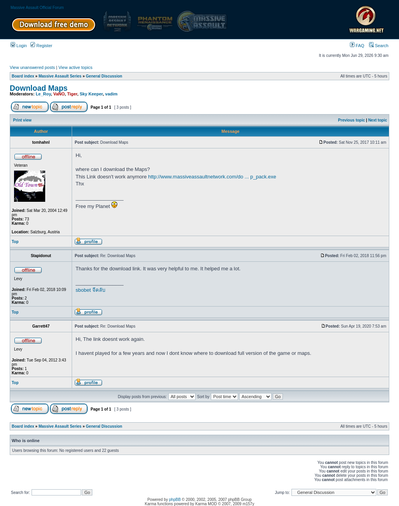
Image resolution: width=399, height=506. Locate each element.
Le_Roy (43, 94)
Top (15, 242)
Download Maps (38, 88)
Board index (23, 76)
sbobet (83, 290)
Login (19, 45)
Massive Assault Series (60, 76)
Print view (22, 120)
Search (378, 45)
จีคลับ (98, 290)
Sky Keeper (90, 94)
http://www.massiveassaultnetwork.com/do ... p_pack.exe (212, 177)
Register (41, 45)
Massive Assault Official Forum (37, 7)
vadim (111, 94)
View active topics (75, 67)
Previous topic (351, 120)
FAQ (357, 45)
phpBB (175, 499)
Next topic (377, 120)
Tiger (72, 94)
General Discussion (104, 76)
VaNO (59, 94)
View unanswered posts (32, 67)
